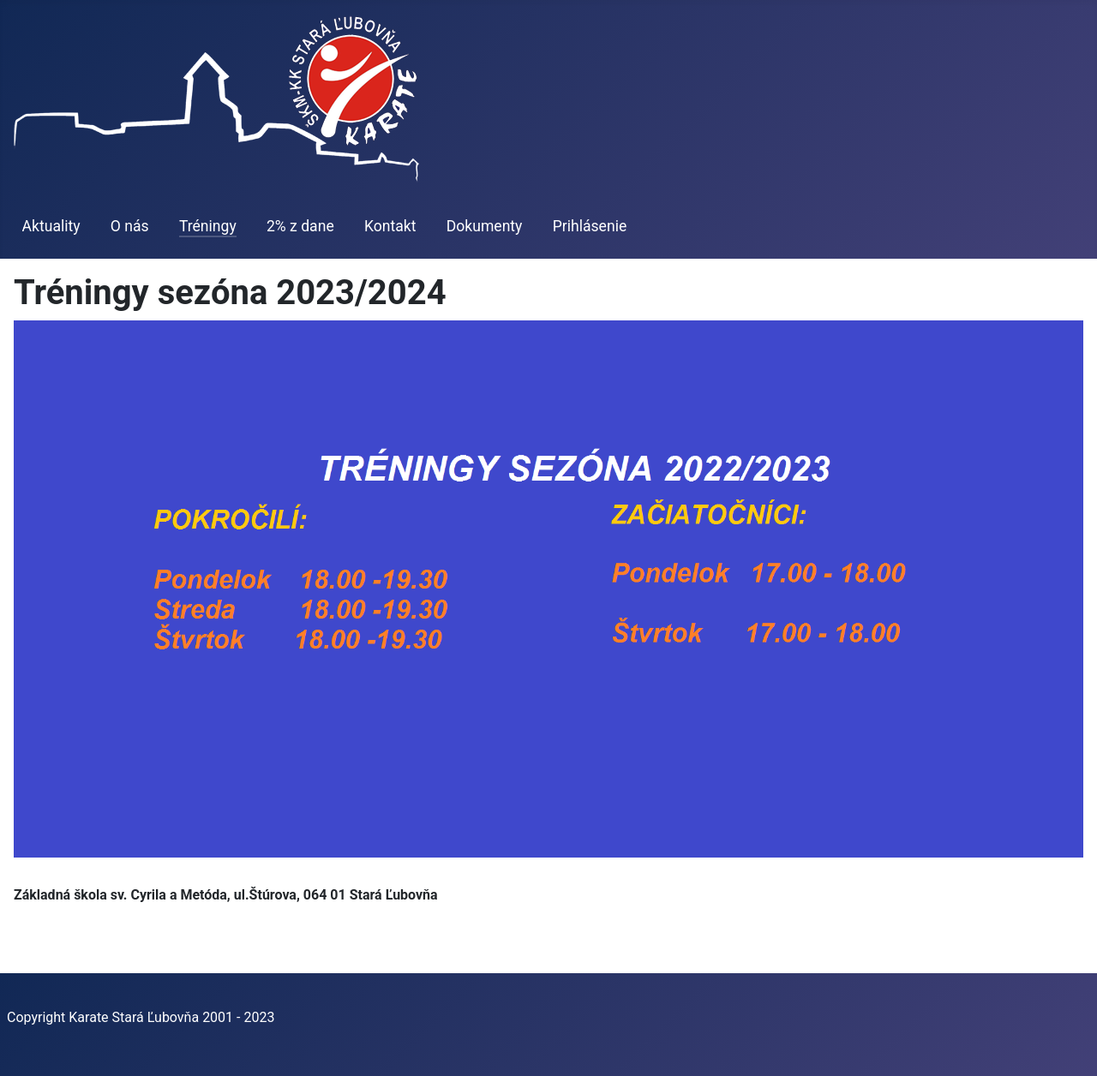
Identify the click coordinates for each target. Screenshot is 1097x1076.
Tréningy (208, 226)
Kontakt (390, 226)
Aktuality (51, 226)
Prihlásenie (590, 226)
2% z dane (300, 226)
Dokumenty (485, 226)
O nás (130, 226)
